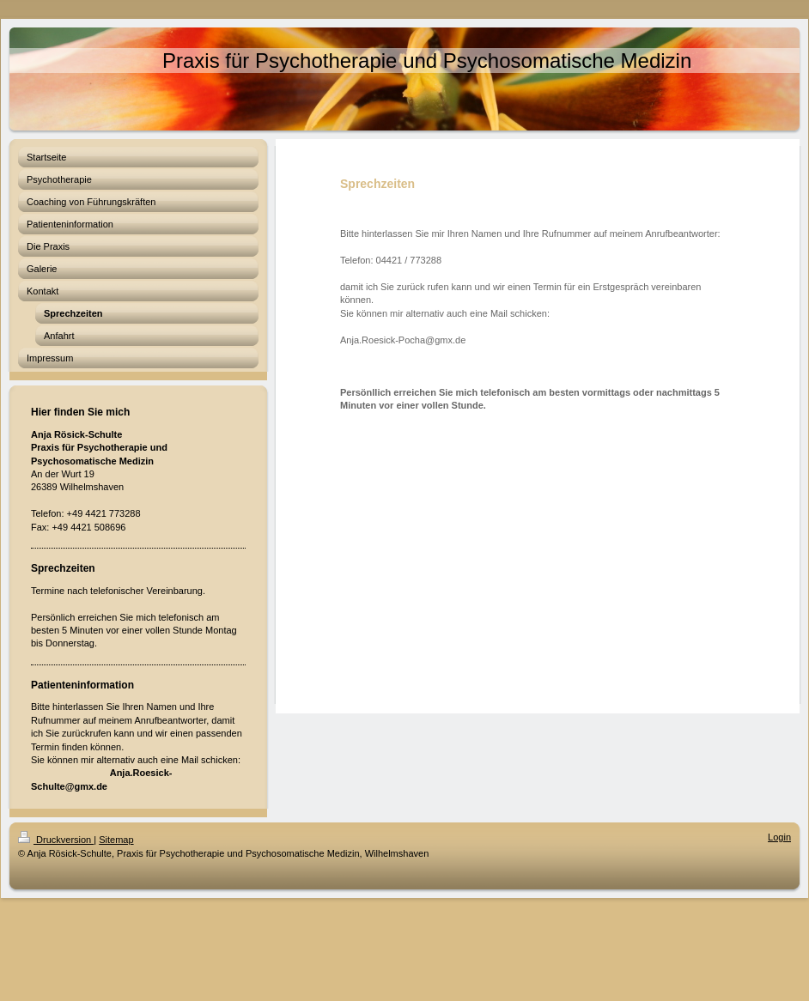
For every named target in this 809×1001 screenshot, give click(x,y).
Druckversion (56, 839)
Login (779, 837)
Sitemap (116, 839)
